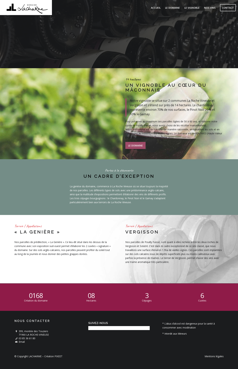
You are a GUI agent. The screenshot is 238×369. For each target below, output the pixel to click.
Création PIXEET (53, 356)
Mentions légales (214, 356)
